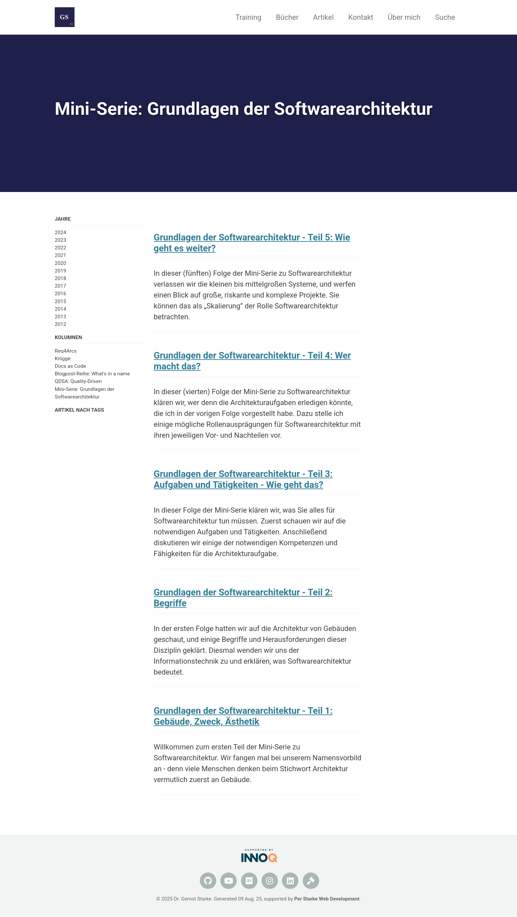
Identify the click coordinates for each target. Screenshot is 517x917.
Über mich (404, 17)
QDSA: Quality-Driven (78, 381)
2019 (60, 271)
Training (248, 17)
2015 (60, 301)
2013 (60, 317)
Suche (445, 17)
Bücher (287, 17)
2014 (60, 309)
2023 (60, 240)
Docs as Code (70, 366)
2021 (60, 255)
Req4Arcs (65, 351)
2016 (60, 294)
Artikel (323, 17)
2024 (60, 233)
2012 (60, 324)
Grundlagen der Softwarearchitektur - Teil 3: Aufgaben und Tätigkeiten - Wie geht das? (243, 479)
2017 (60, 286)
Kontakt (360, 17)
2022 (60, 248)
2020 (60, 263)
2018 (60, 278)
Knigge (62, 359)
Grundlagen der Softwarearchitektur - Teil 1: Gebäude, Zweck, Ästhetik (243, 716)
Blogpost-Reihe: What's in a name (92, 374)
